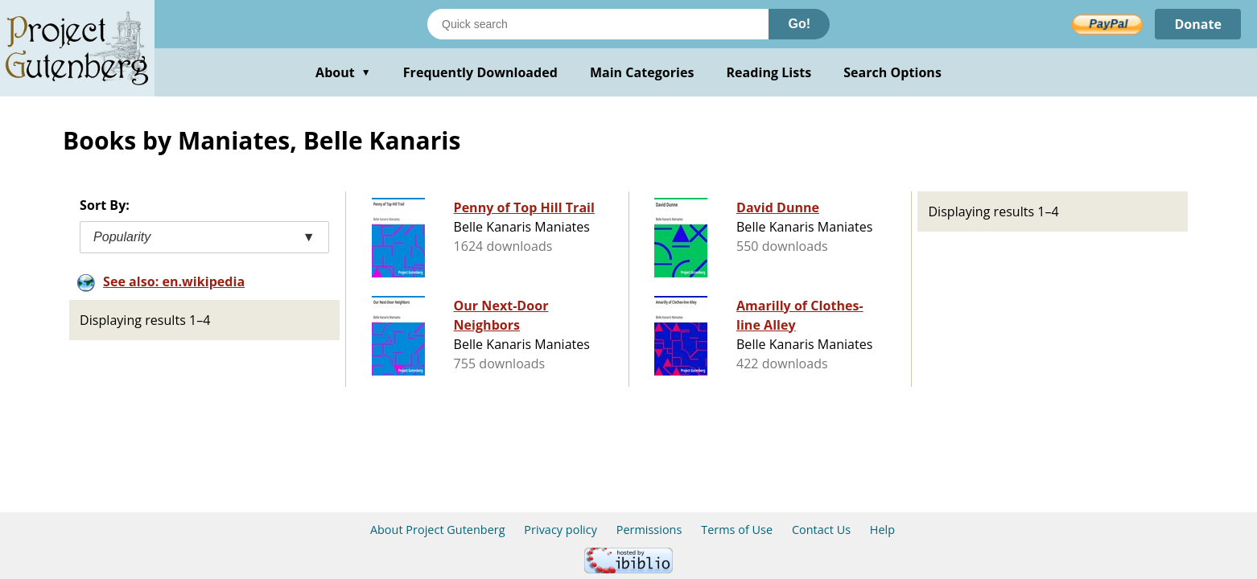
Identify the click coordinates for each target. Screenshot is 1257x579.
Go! (799, 24)
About (343, 72)
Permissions (649, 529)
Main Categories (642, 72)
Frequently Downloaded (480, 72)
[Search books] (598, 24)
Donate (1198, 24)
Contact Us (821, 529)
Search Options (892, 72)
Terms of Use (737, 529)
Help (882, 529)
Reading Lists (769, 72)
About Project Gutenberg (437, 529)
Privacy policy (560, 529)
